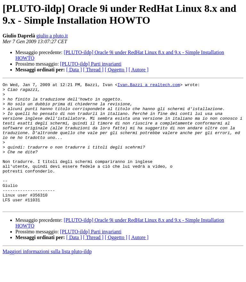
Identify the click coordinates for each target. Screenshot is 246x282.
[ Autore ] (138, 69)
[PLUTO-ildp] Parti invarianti (91, 64)
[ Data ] (74, 69)
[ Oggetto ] (116, 69)
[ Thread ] (93, 69)
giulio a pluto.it (52, 35)
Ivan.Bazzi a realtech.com (149, 85)
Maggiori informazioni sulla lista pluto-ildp (47, 276)
